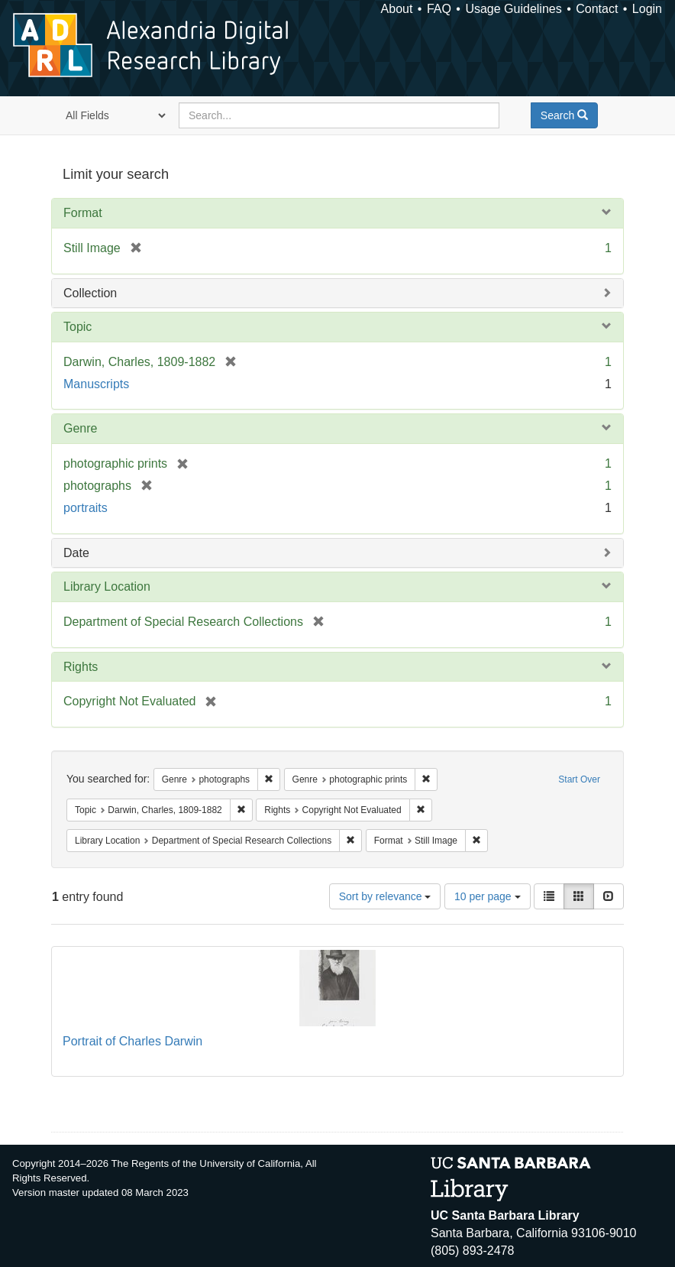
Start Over (579, 779)
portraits (85, 507)
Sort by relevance (385, 896)
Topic (77, 326)
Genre (80, 428)
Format (82, 212)
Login (647, 8)
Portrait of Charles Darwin (132, 1041)
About (397, 8)
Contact (597, 8)
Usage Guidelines (513, 8)
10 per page (487, 896)
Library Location (106, 586)
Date (76, 552)
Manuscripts (96, 384)
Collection (90, 293)
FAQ (439, 8)
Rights (80, 666)
